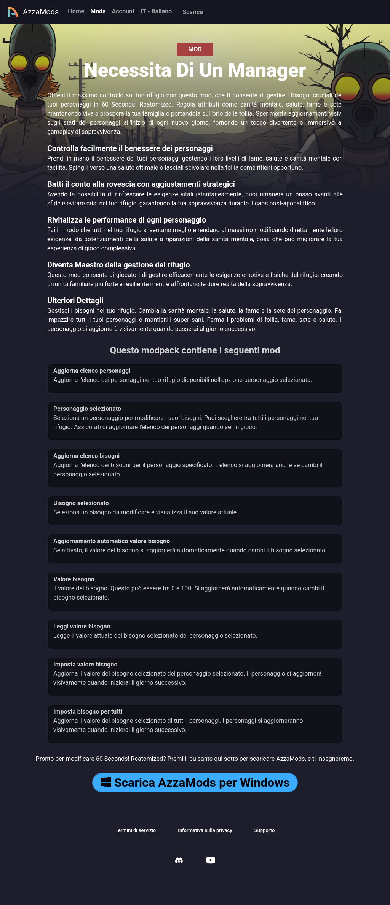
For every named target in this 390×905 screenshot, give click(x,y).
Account (123, 11)
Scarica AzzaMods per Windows (195, 782)
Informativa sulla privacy (205, 830)
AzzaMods (33, 12)
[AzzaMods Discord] (179, 861)
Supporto (264, 830)
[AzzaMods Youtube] (210, 861)
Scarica (192, 12)
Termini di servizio (135, 830)
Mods (97, 11)
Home (76, 11)
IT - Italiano (156, 11)
